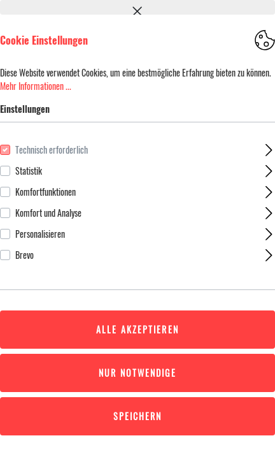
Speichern (137, 416)
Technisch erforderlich (51, 149)
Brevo (24, 254)
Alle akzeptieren (137, 329)
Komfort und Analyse (48, 212)
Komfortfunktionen (45, 191)
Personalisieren (40, 233)
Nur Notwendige (137, 372)
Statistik (28, 170)
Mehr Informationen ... (35, 85)
